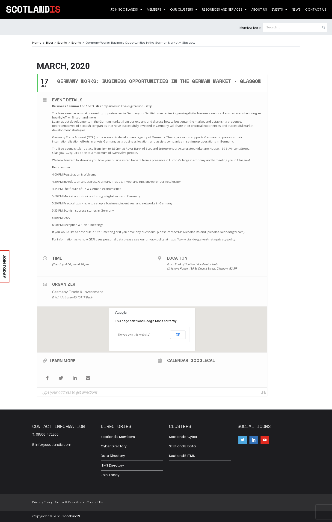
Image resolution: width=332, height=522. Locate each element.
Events (279, 9)
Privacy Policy (42, 502)
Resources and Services (224, 9)
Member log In (250, 27)
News (296, 9)
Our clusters (183, 9)
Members (156, 9)
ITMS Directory (112, 465)
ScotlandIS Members (118, 436)
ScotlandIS (71, 516)
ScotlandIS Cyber (183, 436)
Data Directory (113, 455)
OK (178, 334)
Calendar (177, 360)
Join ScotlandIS (126, 9)
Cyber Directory (114, 446)
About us (259, 9)
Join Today (110, 475)
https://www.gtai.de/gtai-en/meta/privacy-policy (202, 239)
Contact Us (315, 9)
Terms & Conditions (69, 502)
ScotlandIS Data (182, 446)
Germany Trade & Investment (77, 291)
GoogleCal (202, 360)
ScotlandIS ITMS (182, 455)
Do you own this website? (134, 334)
